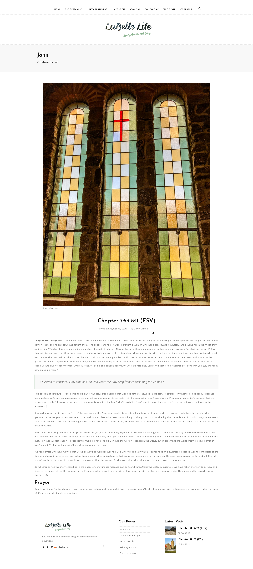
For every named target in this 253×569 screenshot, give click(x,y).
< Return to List (47, 62)
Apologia (119, 9)
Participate (169, 9)
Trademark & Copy (130, 535)
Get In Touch (127, 541)
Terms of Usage (128, 553)
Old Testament (74, 9)
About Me (135, 9)
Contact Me (152, 9)
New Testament (98, 9)
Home (57, 9)
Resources (186, 9)
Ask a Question (128, 547)
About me (125, 529)
